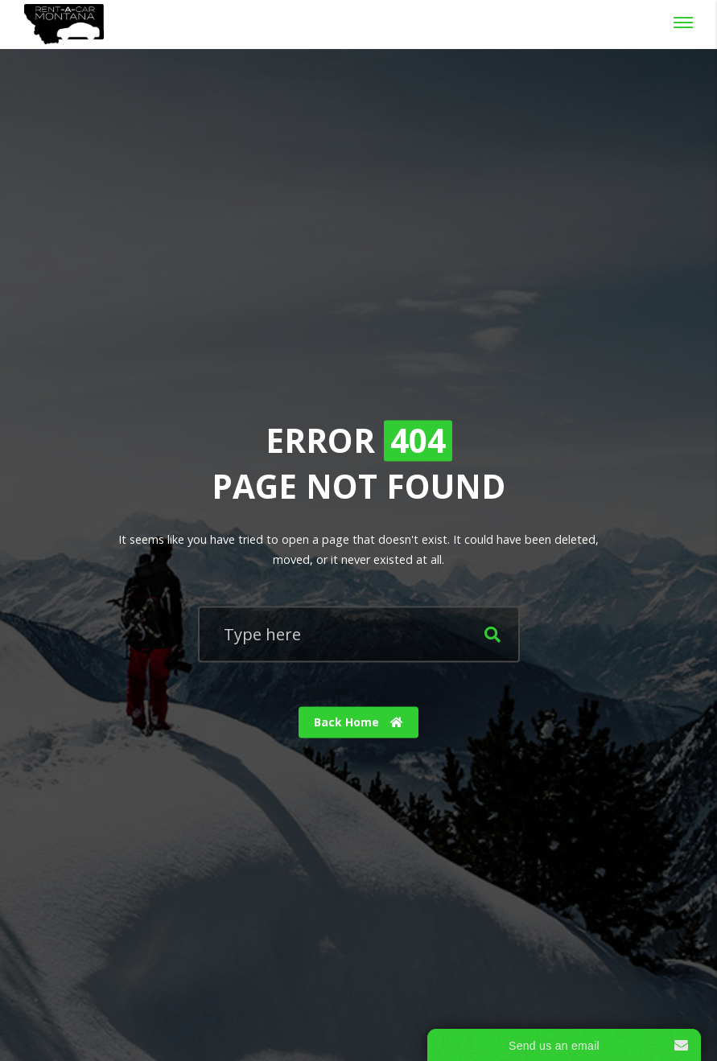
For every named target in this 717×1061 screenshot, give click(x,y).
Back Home (358, 722)
